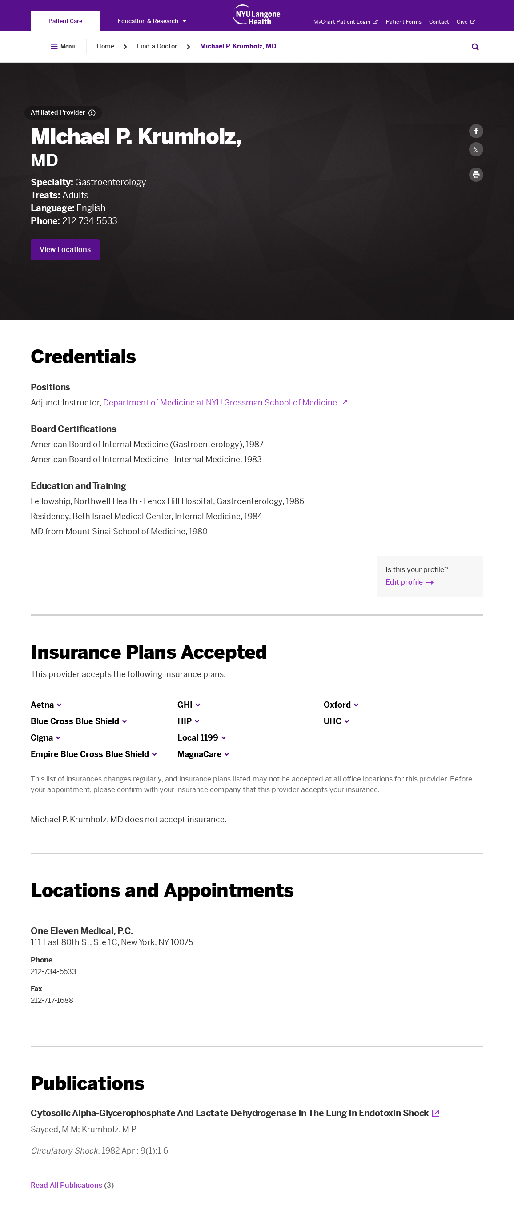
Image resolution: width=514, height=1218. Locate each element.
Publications (87, 1083)
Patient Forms (404, 22)
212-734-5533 (89, 221)
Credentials (83, 356)
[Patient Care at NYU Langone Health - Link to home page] (256, 14)
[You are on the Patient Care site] (65, 21)
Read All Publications (72, 1185)
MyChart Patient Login (345, 22)
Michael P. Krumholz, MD (238, 46)
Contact (439, 22)
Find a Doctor (157, 46)
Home (105, 46)
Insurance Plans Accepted (149, 652)
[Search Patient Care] (475, 46)
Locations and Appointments (162, 890)
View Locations (65, 249)
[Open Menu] (62, 46)
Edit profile (404, 582)
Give (466, 22)
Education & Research (152, 21)
